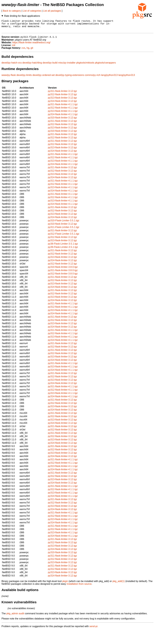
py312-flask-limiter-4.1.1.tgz (63, 110)
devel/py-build (50, 65)
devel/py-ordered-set (44, 78)
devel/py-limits (24, 78)
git (32, 50)
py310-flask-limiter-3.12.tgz (62, 120)
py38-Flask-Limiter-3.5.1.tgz (63, 246)
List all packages (52, 11)
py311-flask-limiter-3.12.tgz (62, 94)
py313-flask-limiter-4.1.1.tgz (63, 114)
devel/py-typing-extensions (69, 78)
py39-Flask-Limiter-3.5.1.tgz (63, 250)
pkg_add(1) (118, 584)
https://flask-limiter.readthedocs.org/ (31, 45)
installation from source (79, 586)
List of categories (32, 11)
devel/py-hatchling (32, 65)
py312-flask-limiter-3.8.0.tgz (63, 276)
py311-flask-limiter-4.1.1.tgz (63, 107)
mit (13, 48)
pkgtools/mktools (85, 65)
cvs (23, 50)
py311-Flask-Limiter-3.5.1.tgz (63, 230)
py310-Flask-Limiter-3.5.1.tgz (63, 223)
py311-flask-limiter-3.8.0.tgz (63, 273)
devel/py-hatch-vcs (12, 65)
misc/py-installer (67, 65)
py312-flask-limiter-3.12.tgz (62, 97)
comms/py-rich (93, 78)
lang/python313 (109, 78)
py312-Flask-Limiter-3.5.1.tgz (63, 236)
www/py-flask (9, 78)
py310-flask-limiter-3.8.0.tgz (63, 270)
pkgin (65, 584)
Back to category (12, 11)
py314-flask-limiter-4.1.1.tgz (63, 117)
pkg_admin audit (15, 616)
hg (27, 50)
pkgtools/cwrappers (105, 65)
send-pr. (93, 629)
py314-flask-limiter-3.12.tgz (62, 104)
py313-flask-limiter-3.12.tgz (62, 100)
